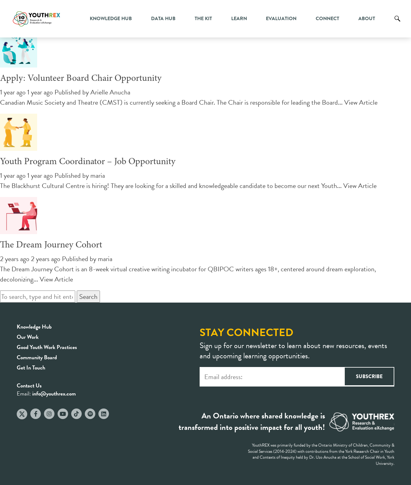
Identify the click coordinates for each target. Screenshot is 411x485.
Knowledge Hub (111, 18)
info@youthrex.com (54, 393)
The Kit (203, 18)
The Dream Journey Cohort (51, 245)
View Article (361, 102)
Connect (327, 18)
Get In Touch (31, 367)
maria (97, 175)
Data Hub (163, 18)
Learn (239, 18)
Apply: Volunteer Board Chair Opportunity (81, 78)
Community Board (37, 357)
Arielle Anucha (110, 92)
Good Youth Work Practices (47, 347)
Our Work (28, 337)
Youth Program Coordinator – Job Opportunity (87, 162)
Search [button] (88, 296)
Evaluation (281, 18)
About (366, 18)
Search (397, 23)
